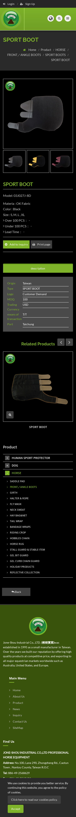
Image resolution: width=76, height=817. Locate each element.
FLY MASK (14, 504)
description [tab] (38, 268)
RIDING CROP (16, 532)
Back (16, 592)
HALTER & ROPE (18, 498)
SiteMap (16, 727)
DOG (11, 465)
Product (46, 49)
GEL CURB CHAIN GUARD (23, 561)
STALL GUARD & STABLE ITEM (26, 549)
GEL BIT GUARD (17, 555)
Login (9, 4)
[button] (50, 18)
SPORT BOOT (60, 60)
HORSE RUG (15, 544)
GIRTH (12, 492)
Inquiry (15, 715)
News (14, 709)
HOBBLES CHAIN (18, 538)
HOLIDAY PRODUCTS (20, 566)
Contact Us (18, 721)
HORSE (61, 49)
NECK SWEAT (16, 509)
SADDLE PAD (16, 481)
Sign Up (27, 4)
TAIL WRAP (15, 521)
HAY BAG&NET (17, 515)
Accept (15, 808)
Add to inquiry (16, 244)
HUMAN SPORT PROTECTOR (27, 458)
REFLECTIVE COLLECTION (23, 572)
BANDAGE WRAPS (19, 527)
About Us (17, 696)
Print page (41, 244)
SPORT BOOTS (55, 55)
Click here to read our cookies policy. (34, 799)
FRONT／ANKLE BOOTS (24, 55)
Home (32, 49)
